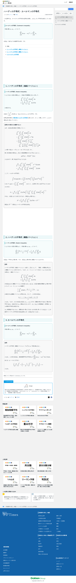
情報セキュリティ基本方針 (9, 560)
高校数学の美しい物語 (11, 6)
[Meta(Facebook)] (51, 397)
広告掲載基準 (6, 563)
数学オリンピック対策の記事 (45, 523)
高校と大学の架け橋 (43, 554)
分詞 (57, 549)
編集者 (4, 552)
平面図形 (58, 518)
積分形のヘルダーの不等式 (20, 117)
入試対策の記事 (42, 518)
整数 (57, 523)
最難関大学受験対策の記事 (44, 521)
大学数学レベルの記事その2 (44, 531)
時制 (57, 546)
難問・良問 (59, 515)
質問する (58, 569)
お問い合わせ (6, 571)
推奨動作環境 (6, 565)
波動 (39, 541)
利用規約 (5, 555)
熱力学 (39, 543)
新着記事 (71, 2)
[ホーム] (3, 6)
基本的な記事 (41, 515)
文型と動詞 (59, 543)
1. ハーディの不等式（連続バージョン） (17, 49)
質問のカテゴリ (60, 564)
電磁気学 (40, 546)
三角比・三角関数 (60, 521)
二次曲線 (58, 531)
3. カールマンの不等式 (13, 54)
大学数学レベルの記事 (43, 528)
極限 (57, 526)
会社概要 (5, 550)
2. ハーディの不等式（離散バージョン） (17, 52)
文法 (57, 538)
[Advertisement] (28, 70)
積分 (57, 528)
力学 (39, 538)
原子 (39, 549)
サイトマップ (6, 568)
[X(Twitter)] (49, 397)
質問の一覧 (59, 566)
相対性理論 (40, 551)
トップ (65, 2)
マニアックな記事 (42, 526)
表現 (57, 541)
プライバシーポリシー (8, 557)
